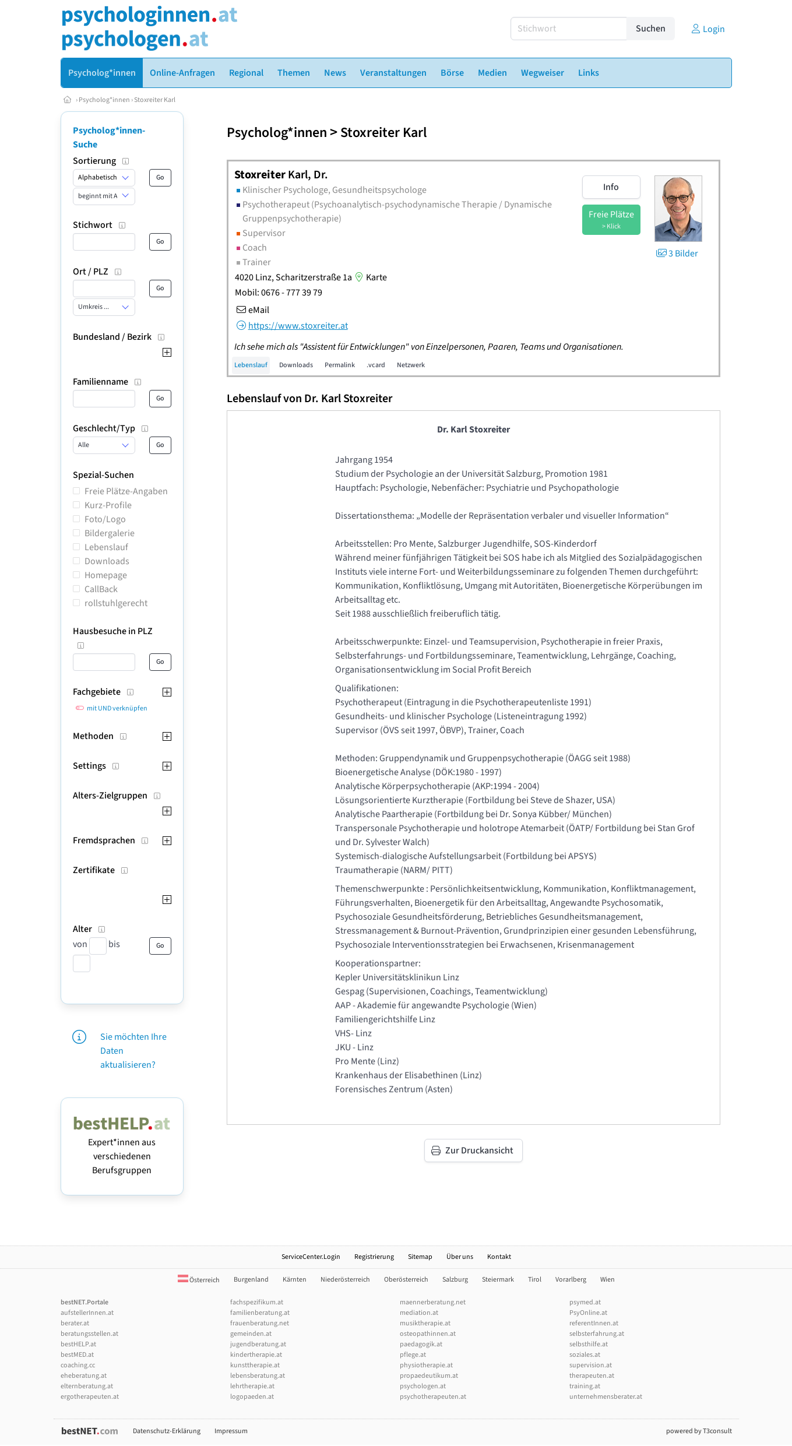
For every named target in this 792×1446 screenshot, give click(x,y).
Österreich (199, 1280)
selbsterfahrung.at (596, 1334)
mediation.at (419, 1313)
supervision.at (590, 1365)
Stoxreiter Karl (154, 100)
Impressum (231, 1431)
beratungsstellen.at (89, 1334)
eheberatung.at (84, 1376)
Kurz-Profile (108, 505)
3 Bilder (676, 253)
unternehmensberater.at (605, 1397)
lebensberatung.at (257, 1376)
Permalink (340, 365)
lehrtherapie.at (252, 1386)
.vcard (376, 365)
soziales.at (584, 1355)
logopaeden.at (252, 1397)
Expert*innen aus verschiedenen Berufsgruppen (122, 1149)
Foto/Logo (105, 519)
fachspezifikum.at (256, 1302)
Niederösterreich (345, 1280)
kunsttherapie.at (255, 1365)
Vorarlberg (570, 1280)
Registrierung (374, 1257)
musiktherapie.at (425, 1323)
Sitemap (420, 1257)
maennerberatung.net (433, 1302)
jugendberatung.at (258, 1344)
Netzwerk (411, 365)
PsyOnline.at (588, 1313)
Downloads (107, 561)
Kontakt (499, 1257)
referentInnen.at (593, 1323)
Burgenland (251, 1280)
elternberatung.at (87, 1386)
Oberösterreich (406, 1280)
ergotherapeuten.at (90, 1397)
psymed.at (585, 1302)
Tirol (534, 1280)
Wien (607, 1280)
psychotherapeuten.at (433, 1397)
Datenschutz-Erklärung (166, 1431)
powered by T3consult (699, 1431)
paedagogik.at (421, 1344)
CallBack (101, 589)
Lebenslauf (106, 547)
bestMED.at (77, 1355)
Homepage (106, 575)
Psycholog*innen (104, 100)
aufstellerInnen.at (87, 1313)
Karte (369, 277)
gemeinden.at (251, 1334)
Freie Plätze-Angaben (126, 491)
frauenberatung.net (259, 1323)
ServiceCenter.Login (310, 1257)
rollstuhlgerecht (116, 603)
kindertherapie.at (256, 1355)
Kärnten (295, 1280)
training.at (584, 1386)
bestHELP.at (78, 1344)
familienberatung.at (260, 1313)
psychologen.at (423, 1386)
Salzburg (455, 1280)
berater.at (75, 1323)
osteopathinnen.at (428, 1334)
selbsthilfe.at (588, 1344)
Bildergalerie (110, 533)
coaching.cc (78, 1365)
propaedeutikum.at (429, 1376)
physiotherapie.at (426, 1365)
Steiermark (498, 1280)
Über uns (459, 1257)
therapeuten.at (591, 1376)
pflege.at (413, 1355)
